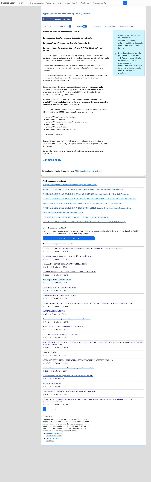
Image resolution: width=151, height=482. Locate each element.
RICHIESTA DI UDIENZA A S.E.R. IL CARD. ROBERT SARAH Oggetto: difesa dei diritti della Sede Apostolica (83, 218)
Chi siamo (50, 470)
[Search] (107, 3)
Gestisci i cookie (52, 467)
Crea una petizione (35, 3)
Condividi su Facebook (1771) (56, 48)
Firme (81, 55)
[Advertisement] (93, 23)
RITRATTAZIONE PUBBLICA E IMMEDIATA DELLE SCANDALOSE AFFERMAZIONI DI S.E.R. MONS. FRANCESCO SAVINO (89, 228)
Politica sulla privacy (126, 55)
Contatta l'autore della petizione (88, 200)
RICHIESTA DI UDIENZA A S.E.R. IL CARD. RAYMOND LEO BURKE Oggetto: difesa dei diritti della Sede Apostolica (86, 223)
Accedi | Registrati (71, 3)
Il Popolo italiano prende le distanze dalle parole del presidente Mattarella (70, 214)
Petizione (47, 55)
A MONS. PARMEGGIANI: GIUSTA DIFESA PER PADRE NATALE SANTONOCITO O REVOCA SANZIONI (82, 232)
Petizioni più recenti (53, 3)
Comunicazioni (63, 55)
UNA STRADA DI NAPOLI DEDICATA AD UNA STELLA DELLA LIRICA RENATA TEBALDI (76, 246)
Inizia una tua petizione (68, 267)
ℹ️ (124, 251)
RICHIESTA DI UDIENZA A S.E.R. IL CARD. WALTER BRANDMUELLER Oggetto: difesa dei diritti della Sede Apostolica (87, 237)
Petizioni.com (8, 2)
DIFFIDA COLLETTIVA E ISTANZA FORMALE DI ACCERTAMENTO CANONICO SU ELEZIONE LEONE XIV (83, 251)
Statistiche (110, 55)
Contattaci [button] (85, 3)
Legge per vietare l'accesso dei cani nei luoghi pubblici (63, 242)
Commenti (96, 55)
